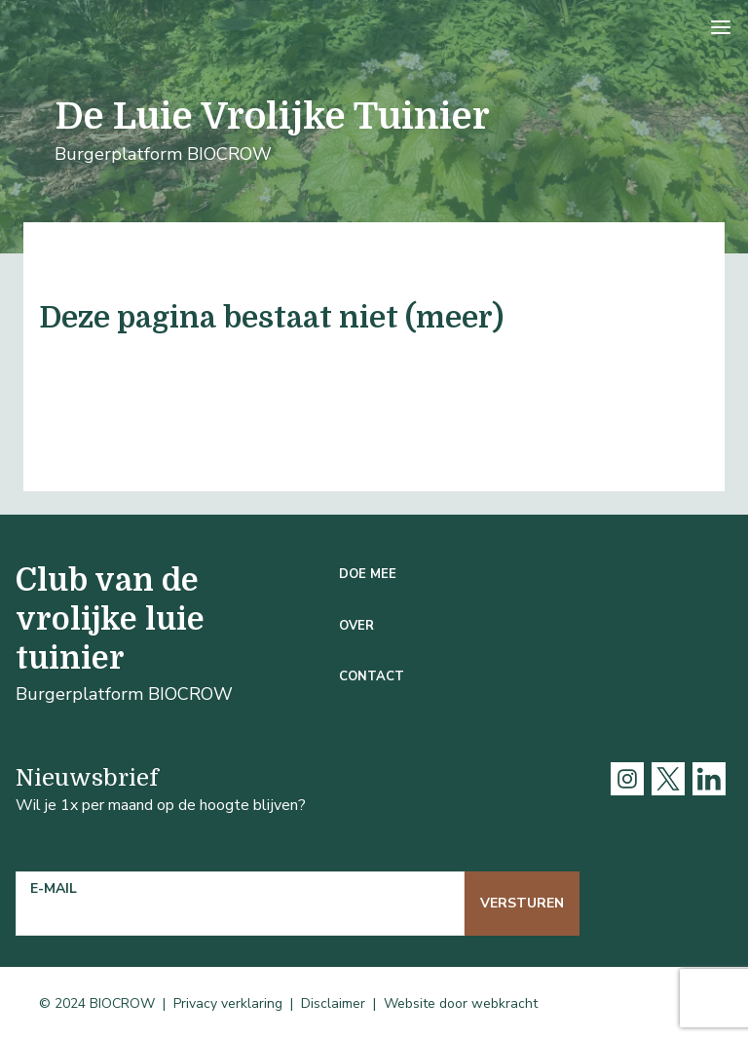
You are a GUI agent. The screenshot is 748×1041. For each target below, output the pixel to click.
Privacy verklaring (227, 1003)
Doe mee (367, 574)
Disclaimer (333, 1003)
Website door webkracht (461, 1003)
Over (356, 626)
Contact (371, 676)
